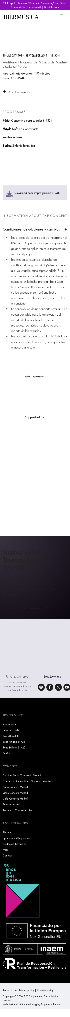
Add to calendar (16, 92)
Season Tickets (11, 730)
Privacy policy (26, 990)
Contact (7, 855)
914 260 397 (17, 677)
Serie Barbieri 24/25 (14, 747)
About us (7, 832)
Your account (10, 724)
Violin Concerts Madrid (15, 792)
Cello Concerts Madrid (15, 798)
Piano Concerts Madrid (15, 787)
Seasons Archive (11, 804)
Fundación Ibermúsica (14, 844)
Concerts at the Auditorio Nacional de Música (28, 781)
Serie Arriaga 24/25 (14, 741)
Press (5, 849)
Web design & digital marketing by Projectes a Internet (32, 1004)
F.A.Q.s (6, 753)
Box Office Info (11, 736)
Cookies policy (45, 990)
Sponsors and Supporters (16, 838)
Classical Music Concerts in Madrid (22, 775)
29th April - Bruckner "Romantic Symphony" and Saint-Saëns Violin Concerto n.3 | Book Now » (35, 5)
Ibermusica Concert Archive (17, 810)
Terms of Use (10, 990)
